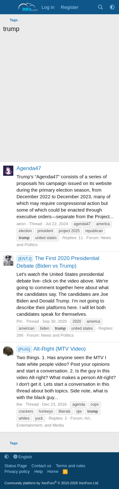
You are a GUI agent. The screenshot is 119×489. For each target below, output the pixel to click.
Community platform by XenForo (51, 483)
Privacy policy (17, 471)
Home (52, 471)
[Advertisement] (59, 99)
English (22, 456)
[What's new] (88, 7)
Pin (20, 321)
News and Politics (57, 335)
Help (38, 471)
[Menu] (8, 7)
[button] (112, 7)
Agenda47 (29, 168)
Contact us (41, 465)
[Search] (100, 7)
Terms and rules (70, 465)
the (19, 404)
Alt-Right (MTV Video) (51, 349)
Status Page (15, 465)
